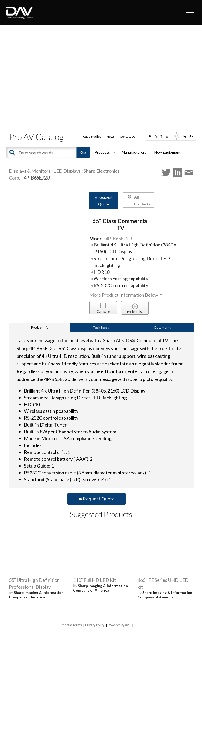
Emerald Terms (71, 625)
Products (104, 152)
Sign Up (187, 136)
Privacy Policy (94, 625)
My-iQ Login (162, 136)
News (111, 136)
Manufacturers (134, 152)
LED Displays (67, 171)
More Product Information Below (126, 295)
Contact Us (127, 136)
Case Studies (92, 136)
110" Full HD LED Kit (94, 580)
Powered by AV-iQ (120, 625)
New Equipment (167, 152)
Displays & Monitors (29, 171)
